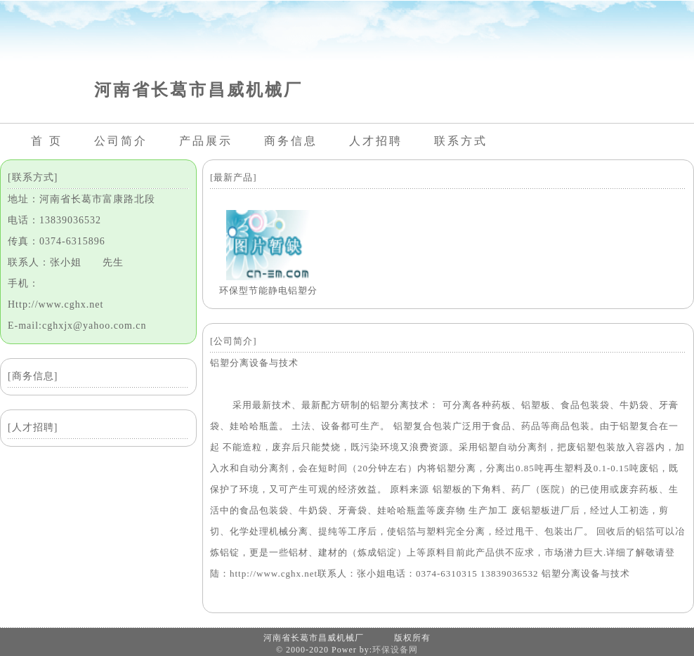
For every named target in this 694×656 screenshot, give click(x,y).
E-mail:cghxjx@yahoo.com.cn (77, 325)
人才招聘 (375, 141)
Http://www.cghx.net (55, 304)
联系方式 (460, 141)
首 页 (47, 141)
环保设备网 (395, 650)
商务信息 (290, 141)
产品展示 (206, 141)
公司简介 (121, 141)
